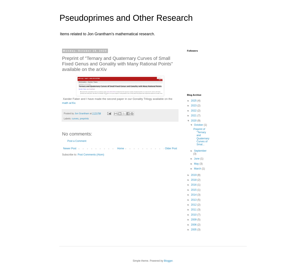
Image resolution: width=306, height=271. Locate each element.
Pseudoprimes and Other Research (126, 18)
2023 (194, 105)
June (197, 158)
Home (120, 148)
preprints (84, 118)
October (199, 124)
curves (75, 118)
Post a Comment (76, 141)
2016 (194, 184)
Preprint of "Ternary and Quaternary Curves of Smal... (201, 137)
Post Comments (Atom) (91, 154)
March (198, 168)
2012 (194, 204)
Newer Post (69, 148)
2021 (194, 115)
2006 (194, 224)
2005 (194, 229)
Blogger (168, 260)
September (200, 150)
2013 (194, 199)
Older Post (171, 148)
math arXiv (68, 102)
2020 (194, 120)
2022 (194, 110)
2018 (194, 179)
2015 (194, 189)
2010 (194, 214)
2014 (194, 194)
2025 (194, 100)
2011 (194, 209)
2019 (194, 175)
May (197, 163)
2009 (194, 219)
